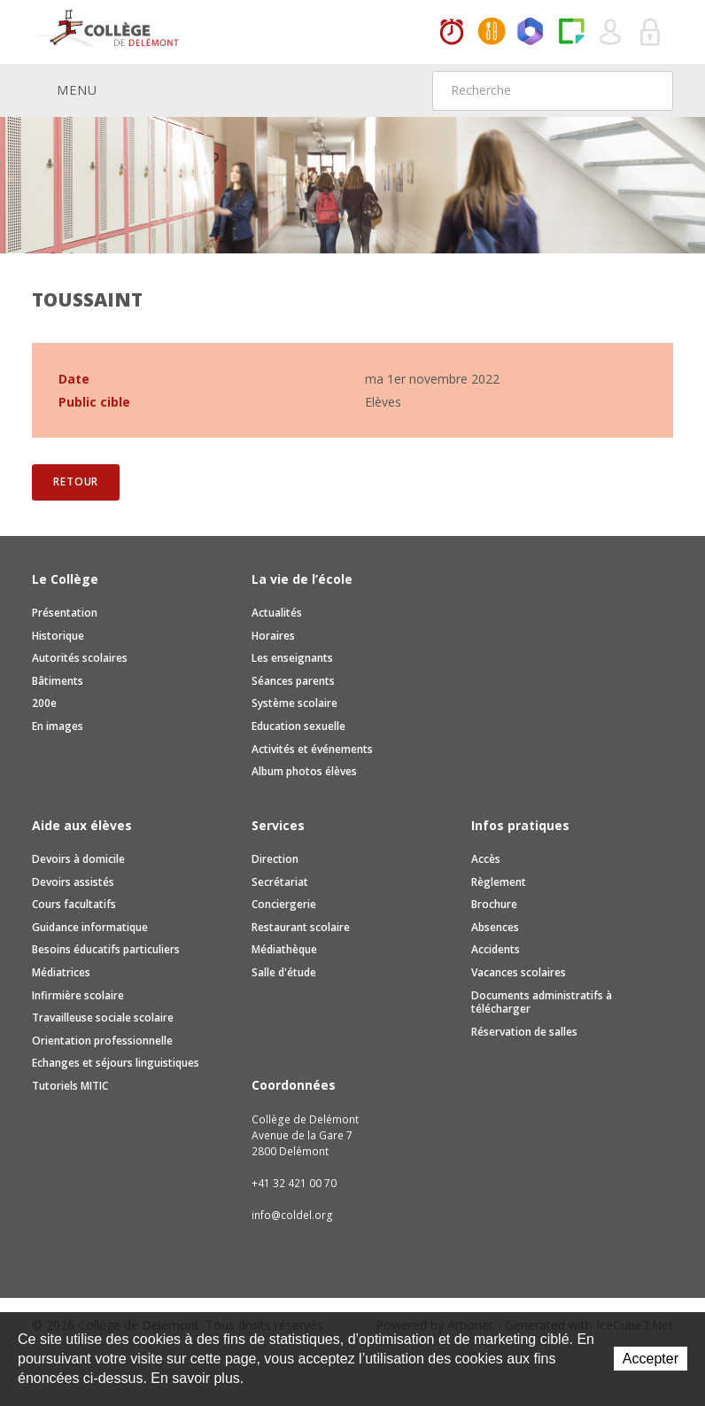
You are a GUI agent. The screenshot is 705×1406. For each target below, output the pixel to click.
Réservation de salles (524, 1031)
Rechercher (648, 90)
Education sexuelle (298, 726)
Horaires (451, 32)
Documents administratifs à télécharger (541, 1002)
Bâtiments (57, 680)
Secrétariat (280, 881)
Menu (64, 89)
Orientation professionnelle (102, 1040)
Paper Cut (571, 32)
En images (57, 726)
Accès (485, 858)
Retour (75, 481)
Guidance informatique (90, 927)
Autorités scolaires (80, 657)
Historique (58, 635)
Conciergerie (284, 904)
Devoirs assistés (73, 881)
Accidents (495, 949)
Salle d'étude (284, 972)
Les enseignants (292, 657)
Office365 (531, 32)
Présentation (64, 612)
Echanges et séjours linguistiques (115, 1062)
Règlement (498, 881)
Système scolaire (294, 703)
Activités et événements (312, 749)
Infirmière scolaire (78, 995)
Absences (495, 927)
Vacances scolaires (518, 972)
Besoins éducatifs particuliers (106, 949)
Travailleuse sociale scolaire (103, 1017)
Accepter (650, 1358)
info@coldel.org (292, 1215)
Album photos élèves (304, 771)
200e (44, 703)
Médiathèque (284, 949)
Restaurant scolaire (301, 927)
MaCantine (491, 32)
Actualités (277, 612)
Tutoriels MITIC (70, 1085)
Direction (275, 858)
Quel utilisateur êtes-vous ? (611, 32)
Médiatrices (61, 972)
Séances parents (293, 680)
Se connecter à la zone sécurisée (651, 32)
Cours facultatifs (74, 904)
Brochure (494, 904)
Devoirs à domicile (78, 858)
